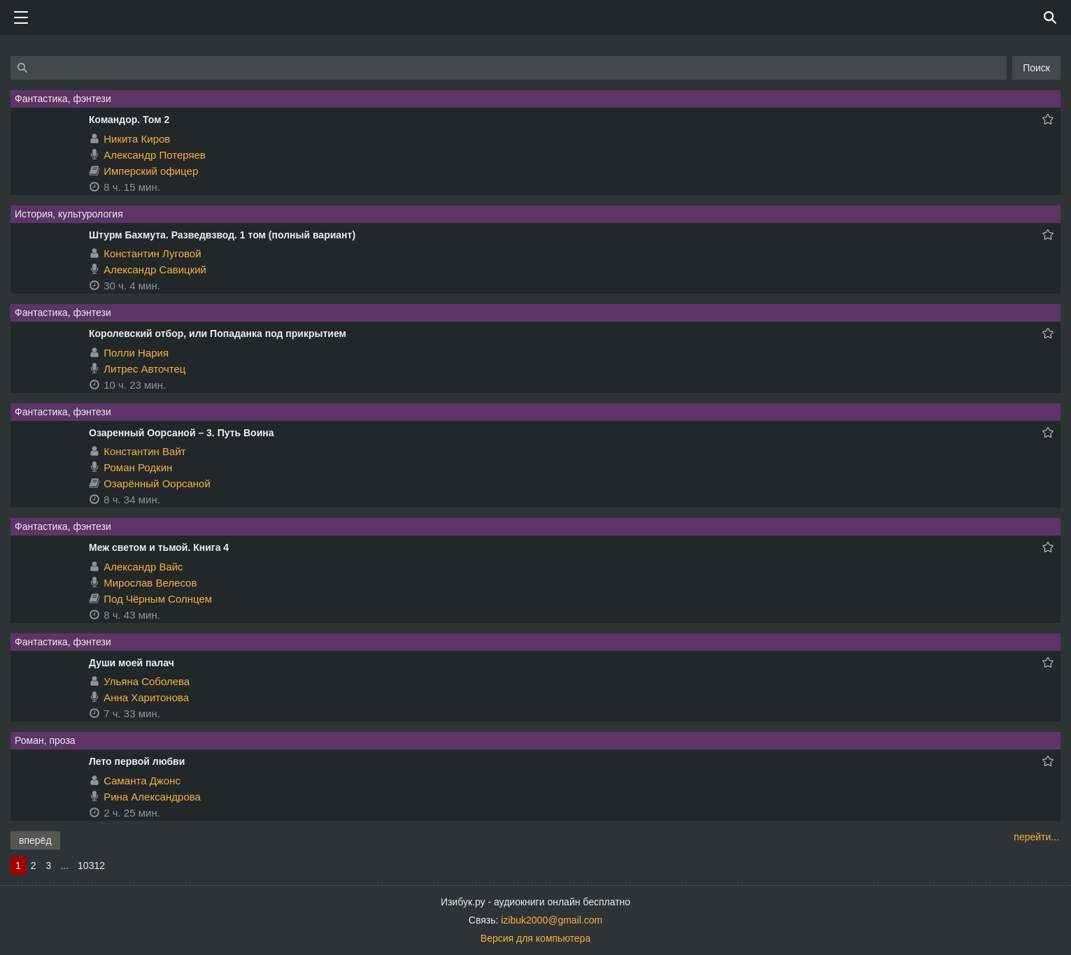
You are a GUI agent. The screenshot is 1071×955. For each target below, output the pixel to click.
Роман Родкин (138, 467)
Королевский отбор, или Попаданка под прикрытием (217, 333)
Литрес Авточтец (144, 369)
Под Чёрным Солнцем (158, 599)
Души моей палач (131, 662)
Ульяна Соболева (147, 681)
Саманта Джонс (142, 781)
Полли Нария (136, 353)
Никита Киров (137, 139)
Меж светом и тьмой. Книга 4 (159, 547)
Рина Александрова (152, 797)
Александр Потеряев (155, 155)
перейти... (1036, 836)
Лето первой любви (137, 761)
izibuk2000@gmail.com (551, 920)
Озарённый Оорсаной (157, 483)
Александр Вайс (143, 567)
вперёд (35, 840)
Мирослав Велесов (150, 583)
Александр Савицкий (155, 269)
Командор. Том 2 (129, 119)
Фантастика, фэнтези (63, 98)
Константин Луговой (152, 253)
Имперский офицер (151, 171)
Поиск (1036, 67)
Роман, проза (45, 740)
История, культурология (69, 214)
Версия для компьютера (535, 938)
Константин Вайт (145, 451)
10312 (91, 865)
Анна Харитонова (146, 697)
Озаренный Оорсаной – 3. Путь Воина (181, 432)
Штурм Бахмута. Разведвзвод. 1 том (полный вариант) (222, 234)
